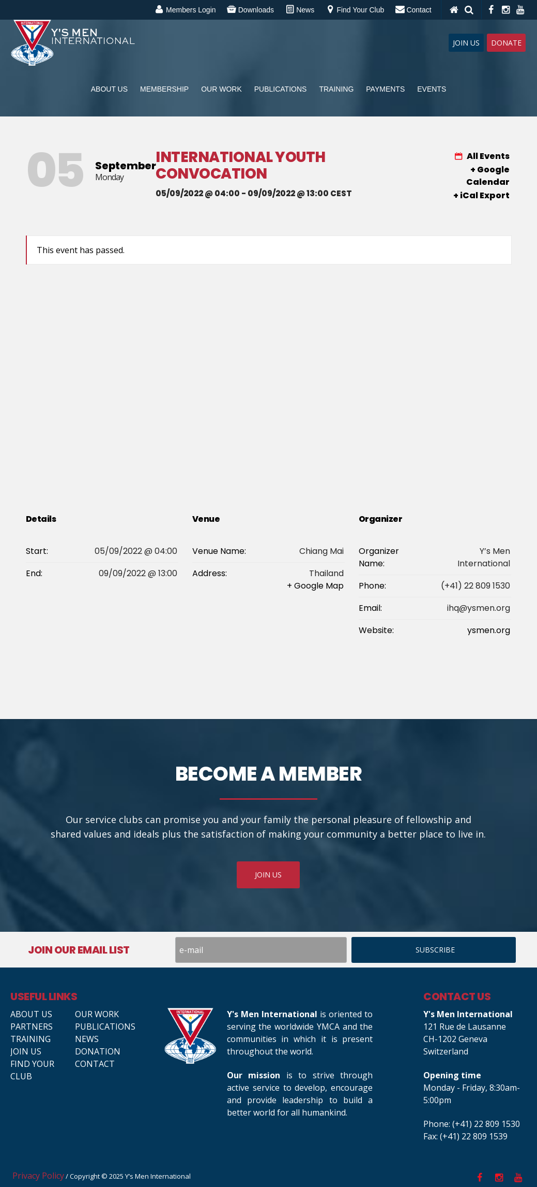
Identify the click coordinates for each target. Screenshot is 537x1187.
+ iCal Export (481, 195)
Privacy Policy (38, 1175)
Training (30, 1039)
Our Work (97, 1014)
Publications (105, 1026)
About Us (31, 1014)
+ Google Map (315, 586)
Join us (25, 1051)
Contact (95, 1063)
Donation (97, 1051)
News (87, 1039)
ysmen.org (488, 630)
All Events (487, 156)
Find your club (32, 1070)
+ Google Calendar (488, 176)
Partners (31, 1026)
